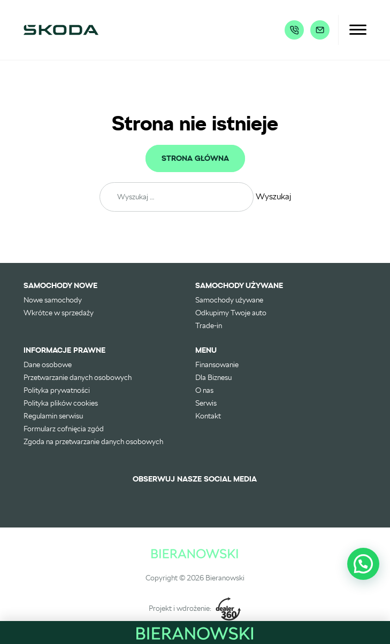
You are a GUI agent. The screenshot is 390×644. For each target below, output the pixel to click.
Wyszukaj (273, 196)
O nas (204, 390)
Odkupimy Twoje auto (230, 312)
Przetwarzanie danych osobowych (78, 377)
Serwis (206, 403)
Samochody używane (229, 300)
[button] (363, 564)
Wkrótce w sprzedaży (59, 312)
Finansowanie (217, 364)
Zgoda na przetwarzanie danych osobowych (93, 441)
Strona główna (195, 158)
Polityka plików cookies (61, 403)
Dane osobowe (48, 364)
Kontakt (208, 416)
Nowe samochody (53, 300)
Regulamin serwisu (53, 416)
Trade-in (208, 325)
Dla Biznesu (213, 377)
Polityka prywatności (57, 390)
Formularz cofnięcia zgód (64, 428)
